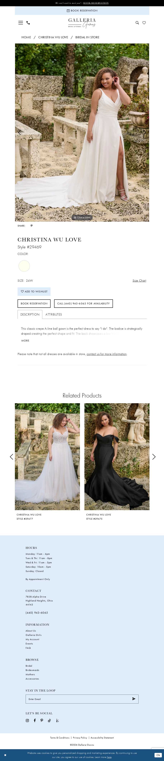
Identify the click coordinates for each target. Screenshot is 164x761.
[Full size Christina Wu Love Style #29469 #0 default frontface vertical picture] (82, 133)
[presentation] (47, 456)
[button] (21, 22)
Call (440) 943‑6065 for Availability (83, 303)
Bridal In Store (87, 37)
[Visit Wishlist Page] (144, 22)
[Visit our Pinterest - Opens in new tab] (41, 720)
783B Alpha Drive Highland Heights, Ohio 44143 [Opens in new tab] (39, 600)
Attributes (54, 314)
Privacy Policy (80, 737)
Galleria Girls (34, 635)
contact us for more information (107, 354)
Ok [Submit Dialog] (158, 755)
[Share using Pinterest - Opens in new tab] (31, 225)
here (109, 757)
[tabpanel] (82, 133)
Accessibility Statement (102, 737)
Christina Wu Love (53, 37)
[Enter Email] (82, 699)
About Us (31, 630)
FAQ (28, 647)
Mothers (30, 674)
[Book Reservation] (82, 10)
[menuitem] (21, 22)
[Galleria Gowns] (82, 23)
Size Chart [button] (139, 280)
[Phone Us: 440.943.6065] (28, 22)
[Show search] (137, 22)
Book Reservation (96, 2)
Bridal (29, 665)
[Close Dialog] (5, 755)
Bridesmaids (32, 670)
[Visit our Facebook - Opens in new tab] (35, 720)
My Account (32, 639)
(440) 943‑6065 (37, 613)
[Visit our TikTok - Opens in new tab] (49, 720)
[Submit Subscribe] (134, 699)
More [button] (25, 340)
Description (30, 314)
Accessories (32, 678)
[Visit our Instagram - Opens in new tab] (27, 720)
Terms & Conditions (59, 737)
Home (26, 37)
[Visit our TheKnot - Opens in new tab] (58, 720)
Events (29, 643)
